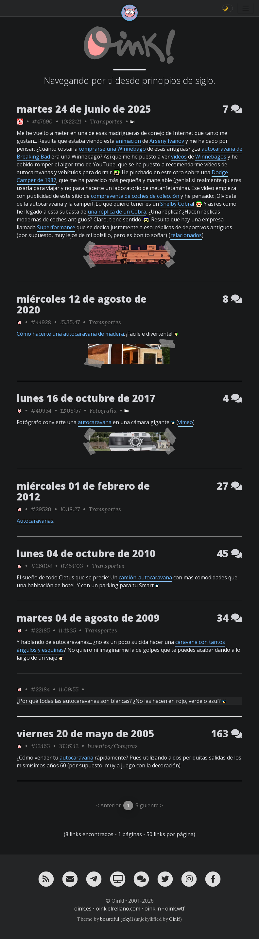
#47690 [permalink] (42, 121)
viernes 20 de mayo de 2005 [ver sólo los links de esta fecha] (85, 733)
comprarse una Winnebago (112, 148)
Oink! (174, 919)
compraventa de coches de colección (135, 195)
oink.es (83, 908)
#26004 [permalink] (41, 566)
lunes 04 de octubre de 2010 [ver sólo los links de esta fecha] (86, 553)
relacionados (186, 235)
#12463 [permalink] (40, 746)
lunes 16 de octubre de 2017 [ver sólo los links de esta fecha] (86, 398)
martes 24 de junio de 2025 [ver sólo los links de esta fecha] (84, 108)
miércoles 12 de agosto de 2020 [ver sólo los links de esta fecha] (82, 304)
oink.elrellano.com (118, 908)
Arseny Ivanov (166, 140)
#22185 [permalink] (40, 630)
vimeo (185, 422)
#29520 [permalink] (41, 509)
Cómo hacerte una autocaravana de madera (70, 333)
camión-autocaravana (145, 577)
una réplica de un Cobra (117, 211)
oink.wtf (175, 908)
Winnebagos (210, 156)
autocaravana (95, 422)
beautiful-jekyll (116, 919)
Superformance (56, 227)
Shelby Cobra (176, 203)
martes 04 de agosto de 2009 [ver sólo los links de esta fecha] (88, 617)
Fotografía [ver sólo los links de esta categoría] (103, 410)
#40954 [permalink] (41, 410)
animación (128, 140)
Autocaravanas (35, 520)
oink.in (153, 908)
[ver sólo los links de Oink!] (20, 121)
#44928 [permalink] (41, 322)
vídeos (179, 156)
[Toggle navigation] (245, 8)
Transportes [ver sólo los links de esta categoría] (106, 121)
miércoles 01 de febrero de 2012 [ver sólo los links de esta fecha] (83, 491)
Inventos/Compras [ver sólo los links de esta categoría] (112, 746)
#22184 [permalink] (40, 689)
